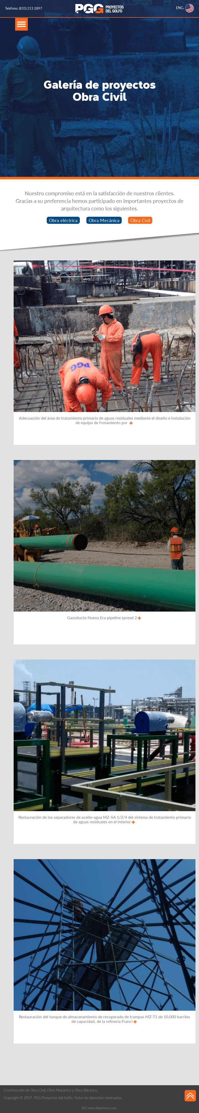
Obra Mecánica (104, 220)
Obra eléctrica (63, 220)
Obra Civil (140, 220)
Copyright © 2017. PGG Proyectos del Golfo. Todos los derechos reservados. (63, 1098)
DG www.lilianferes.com (99, 1108)
